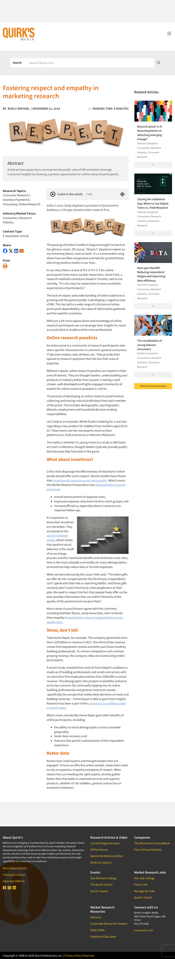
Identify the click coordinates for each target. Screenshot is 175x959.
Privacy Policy (73, 955)
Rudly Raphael (19, 108)
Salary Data (97, 930)
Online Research (29, 204)
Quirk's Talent (143, 897)
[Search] (90, 62)
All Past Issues (99, 849)
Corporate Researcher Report (108, 923)
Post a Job (140, 884)
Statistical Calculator (103, 936)
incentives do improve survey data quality (80, 480)
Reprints (89, 955)
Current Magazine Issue (105, 843)
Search (17, 62)
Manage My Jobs (144, 891)
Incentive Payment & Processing (16, 202)
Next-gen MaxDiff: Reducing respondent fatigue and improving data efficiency (151, 274)
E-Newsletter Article (16, 236)
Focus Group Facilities (148, 849)
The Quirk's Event (14, 875)
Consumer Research (16, 195)
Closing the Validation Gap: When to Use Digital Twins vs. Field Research (152, 203)
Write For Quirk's (101, 862)
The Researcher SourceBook (152, 843)
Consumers (10, 218)
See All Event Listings (103, 878)
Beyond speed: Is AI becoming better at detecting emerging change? (149, 133)
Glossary (95, 917)
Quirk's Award (99, 891)
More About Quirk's (15, 868)
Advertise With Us (14, 881)
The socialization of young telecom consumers (149, 345)
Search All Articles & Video (106, 856)
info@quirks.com (143, 930)
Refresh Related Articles (153, 386)
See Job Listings (144, 878)
